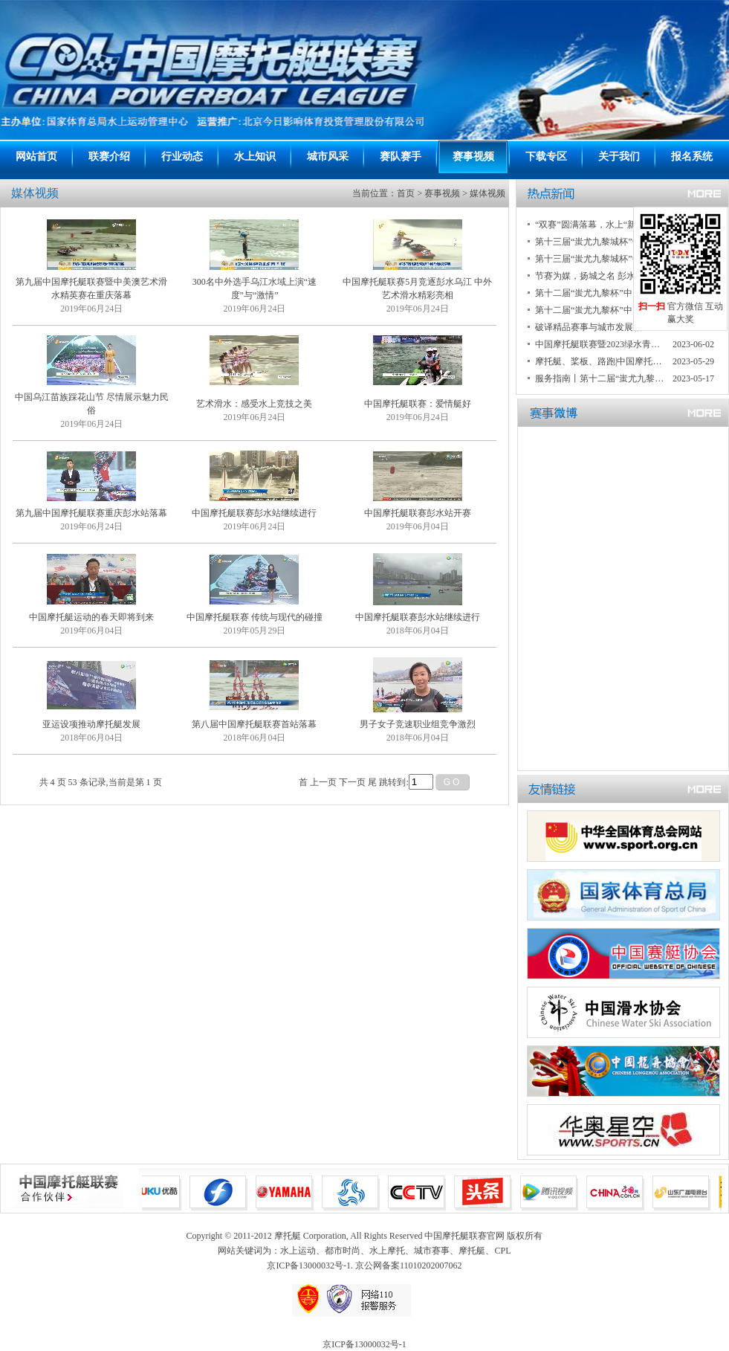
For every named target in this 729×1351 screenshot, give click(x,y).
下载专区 (546, 156)
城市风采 (328, 156)
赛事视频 (473, 156)
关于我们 (619, 156)
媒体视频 (487, 193)
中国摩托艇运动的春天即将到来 (91, 617)
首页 (406, 193)
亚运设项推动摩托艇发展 (91, 724)
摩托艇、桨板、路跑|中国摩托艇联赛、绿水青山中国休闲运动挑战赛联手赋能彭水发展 (600, 361)
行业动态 (182, 156)
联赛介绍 (109, 156)
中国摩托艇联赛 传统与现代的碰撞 (255, 617)
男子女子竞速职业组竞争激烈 (418, 724)
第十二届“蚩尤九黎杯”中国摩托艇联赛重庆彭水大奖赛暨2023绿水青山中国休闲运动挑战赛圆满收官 (600, 293)
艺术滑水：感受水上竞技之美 (254, 404)
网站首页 (36, 156)
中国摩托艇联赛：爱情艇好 (417, 404)
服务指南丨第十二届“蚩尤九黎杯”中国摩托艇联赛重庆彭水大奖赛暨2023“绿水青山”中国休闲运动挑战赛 (600, 378)
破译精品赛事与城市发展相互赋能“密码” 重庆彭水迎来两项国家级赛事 (600, 327)
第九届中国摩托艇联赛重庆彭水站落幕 (91, 513)
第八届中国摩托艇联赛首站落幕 (254, 724)
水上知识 (255, 156)
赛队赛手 (400, 156)
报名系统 (692, 156)
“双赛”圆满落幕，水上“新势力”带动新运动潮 (600, 224)
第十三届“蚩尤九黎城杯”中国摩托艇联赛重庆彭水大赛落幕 (600, 241)
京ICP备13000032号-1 (364, 1344)
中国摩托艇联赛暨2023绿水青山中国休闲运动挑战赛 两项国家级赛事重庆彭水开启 (600, 344)
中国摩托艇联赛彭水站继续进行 (254, 513)
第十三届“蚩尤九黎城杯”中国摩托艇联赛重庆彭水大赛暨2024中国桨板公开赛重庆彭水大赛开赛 (600, 259)
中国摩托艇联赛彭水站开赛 (417, 513)
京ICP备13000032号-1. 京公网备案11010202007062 (364, 1265)
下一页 (352, 782)
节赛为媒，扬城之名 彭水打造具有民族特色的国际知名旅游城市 (600, 276)
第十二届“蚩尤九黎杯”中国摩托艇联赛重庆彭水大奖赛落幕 (600, 310)
